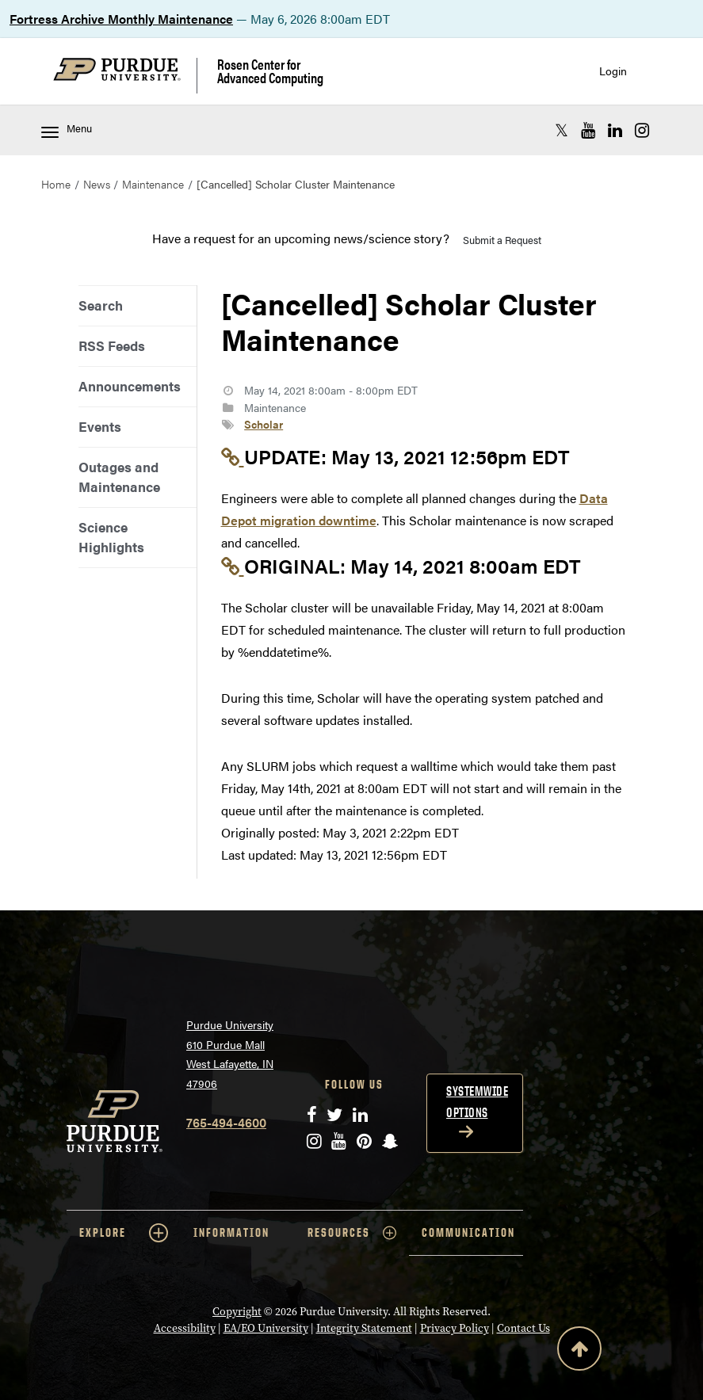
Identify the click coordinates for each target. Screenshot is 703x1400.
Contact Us (523, 1328)
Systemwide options (477, 1101)
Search (100, 305)
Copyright (237, 1311)
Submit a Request (502, 239)
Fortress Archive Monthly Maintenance (121, 19)
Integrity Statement (364, 1328)
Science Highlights (111, 536)
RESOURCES (352, 1232)
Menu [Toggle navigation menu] (66, 129)
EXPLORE (123, 1232)
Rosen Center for (270, 71)
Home (56, 184)
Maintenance (153, 184)
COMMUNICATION (468, 1232)
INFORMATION (231, 1232)
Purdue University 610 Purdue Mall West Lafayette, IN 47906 (229, 1054)
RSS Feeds (111, 345)
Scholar (263, 424)
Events (99, 426)
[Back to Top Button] (579, 1351)
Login (613, 70)
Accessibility (185, 1328)
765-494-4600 (226, 1122)
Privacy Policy (454, 1328)
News (96, 184)
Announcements (129, 385)
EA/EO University (266, 1328)
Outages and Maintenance (119, 476)
